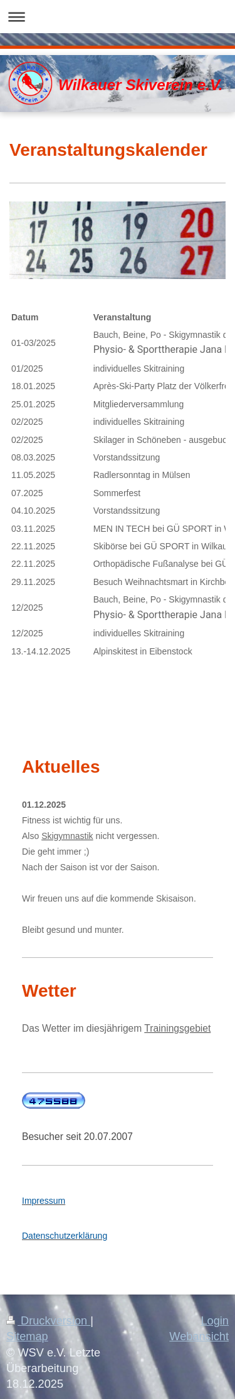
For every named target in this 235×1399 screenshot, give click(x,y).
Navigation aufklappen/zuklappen (117, 16)
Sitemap (27, 1336)
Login (215, 1321)
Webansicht (199, 1336)
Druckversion (48, 1321)
